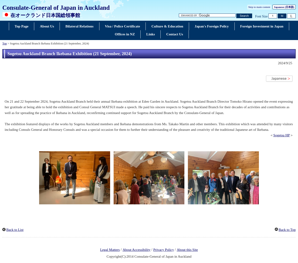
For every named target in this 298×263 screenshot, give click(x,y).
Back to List (15, 230)
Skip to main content (259, 7)
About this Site (187, 250)
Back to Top (287, 230)
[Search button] (244, 15)
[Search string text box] (207, 15)
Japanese (284, 7)
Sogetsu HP (281, 135)
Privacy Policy (163, 250)
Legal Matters (110, 250)
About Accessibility (137, 250)
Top (4, 43)
